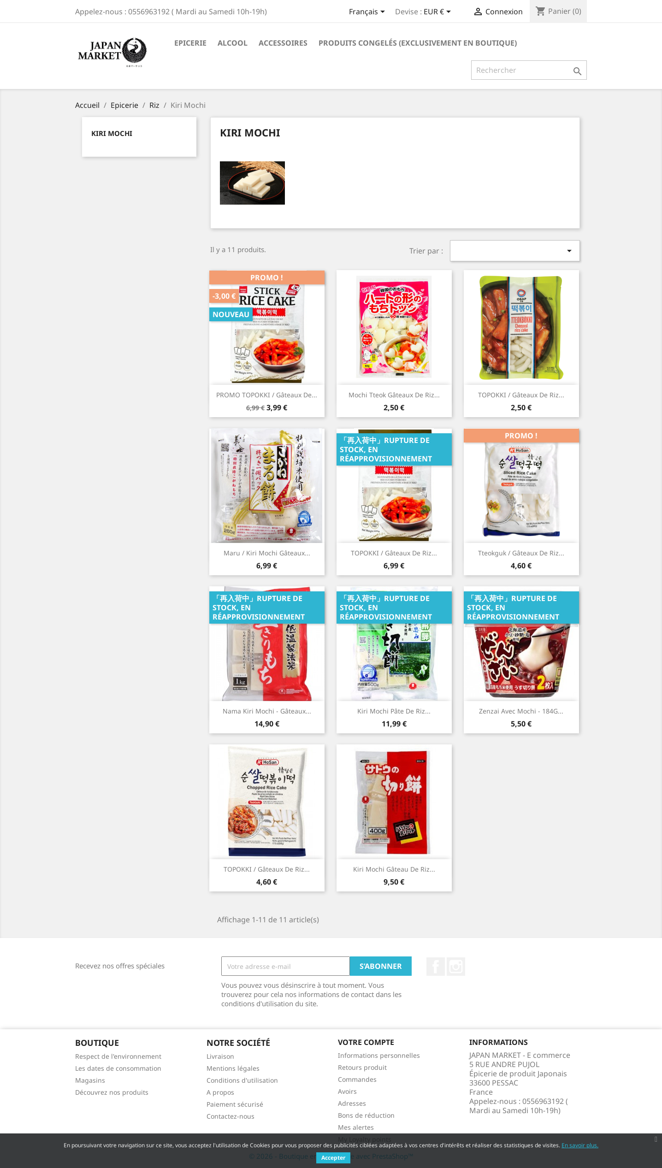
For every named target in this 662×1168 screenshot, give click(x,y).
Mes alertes (356, 1127)
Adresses (352, 1103)
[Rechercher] (529, 70)
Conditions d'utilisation (242, 1080)
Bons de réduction (366, 1115)
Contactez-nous (230, 1116)
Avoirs (347, 1091)
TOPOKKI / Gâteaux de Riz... (521, 394)
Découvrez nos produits (111, 1092)
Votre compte (366, 1042)
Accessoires (283, 43)
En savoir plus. (580, 1145)
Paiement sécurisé (235, 1104)
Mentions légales (233, 1068)
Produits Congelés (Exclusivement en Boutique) (418, 43)
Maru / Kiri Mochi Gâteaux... (267, 553)
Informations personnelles (379, 1055)
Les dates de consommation (118, 1068)
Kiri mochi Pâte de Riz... (394, 711)
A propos (220, 1092)
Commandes (357, 1079)
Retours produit (362, 1067)
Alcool (233, 43)
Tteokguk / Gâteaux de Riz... (521, 553)
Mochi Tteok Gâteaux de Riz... (394, 394)
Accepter (333, 1158)
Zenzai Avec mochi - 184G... (521, 711)
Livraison (220, 1056)
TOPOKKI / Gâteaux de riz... (394, 553)
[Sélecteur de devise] (439, 12)
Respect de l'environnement (118, 1056)
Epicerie (190, 43)
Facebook (435, 966)
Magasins (90, 1080)
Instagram (456, 966)
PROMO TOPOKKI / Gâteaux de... (266, 394)
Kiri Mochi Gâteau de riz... (394, 869)
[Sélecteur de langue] (368, 12)
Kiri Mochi (111, 133)
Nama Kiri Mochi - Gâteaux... (267, 711)
